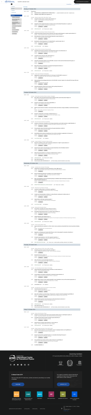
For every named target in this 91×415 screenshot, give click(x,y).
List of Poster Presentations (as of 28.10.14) (16, 23)
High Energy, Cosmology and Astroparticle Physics (16, 399)
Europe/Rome (69, 4)
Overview (13, 6)
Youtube (18, 365)
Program (12, 8)
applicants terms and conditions (15, 408)
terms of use (42, 408)
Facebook (11, 365)
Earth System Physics (51, 398)
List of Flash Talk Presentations (15, 20)
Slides (45, 26)
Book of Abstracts (16, 17)
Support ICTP (63, 384)
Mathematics (39, 398)
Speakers (13, 10)
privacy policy (27, 408)
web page (14, 33)
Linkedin (25, 365)
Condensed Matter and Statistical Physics (28, 399)
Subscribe (18, 384)
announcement (15, 29)
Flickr (28, 365)
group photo (15, 31)
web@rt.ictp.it (66, 410)
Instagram (21, 365)
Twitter (14, 365)
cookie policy (34, 408)
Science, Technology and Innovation (74, 399)
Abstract (41, 21)
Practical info (13, 12)
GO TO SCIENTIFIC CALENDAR (82, 1)
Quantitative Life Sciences (63, 398)
